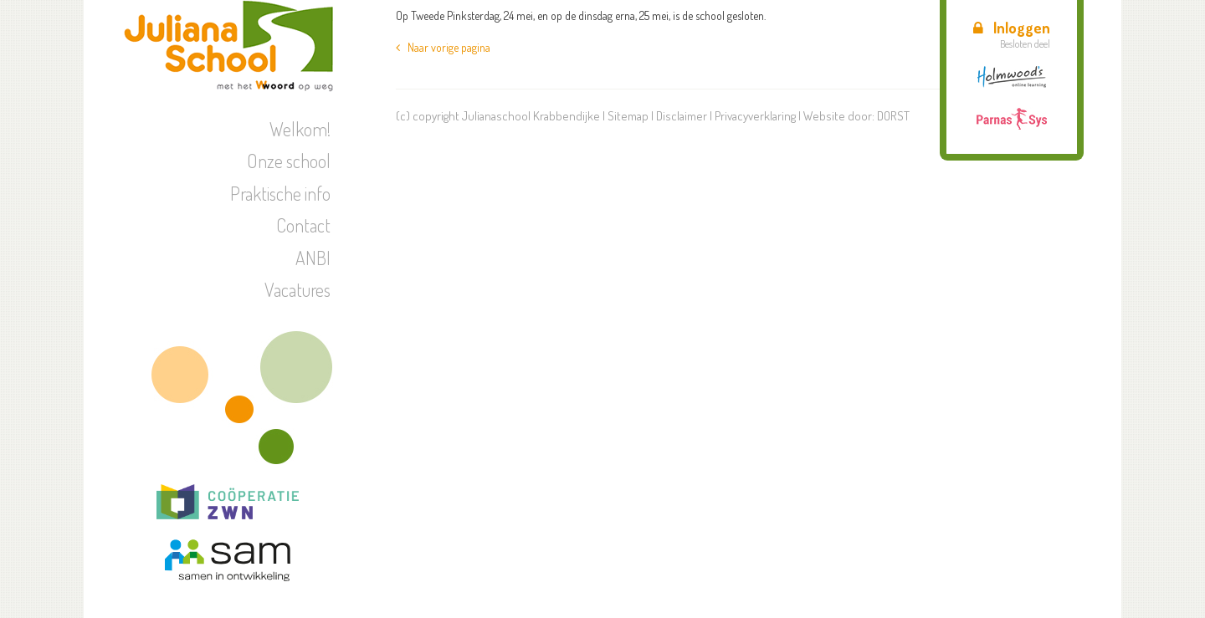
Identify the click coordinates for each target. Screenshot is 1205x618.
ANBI (313, 257)
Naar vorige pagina (443, 47)
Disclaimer (681, 116)
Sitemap (628, 116)
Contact (303, 225)
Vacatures (297, 289)
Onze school (289, 160)
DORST (893, 116)
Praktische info (280, 193)
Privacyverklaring (755, 116)
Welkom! (300, 129)
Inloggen (1011, 27)
